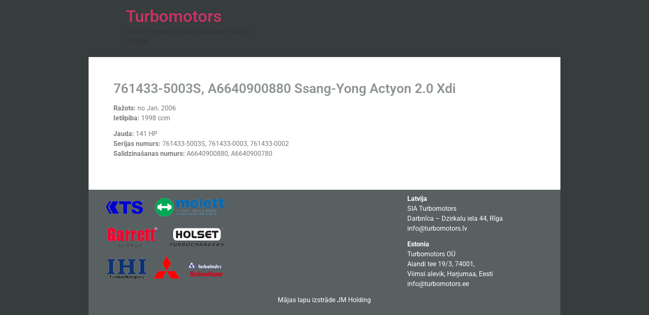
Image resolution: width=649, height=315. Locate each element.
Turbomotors (174, 16)
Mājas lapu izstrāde (306, 300)
